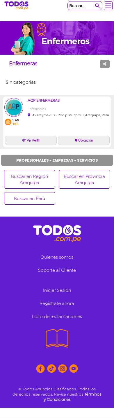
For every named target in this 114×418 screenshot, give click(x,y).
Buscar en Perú (29, 198)
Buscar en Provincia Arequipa (84, 179)
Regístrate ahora (57, 303)
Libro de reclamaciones (57, 316)
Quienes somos (56, 257)
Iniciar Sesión (57, 290)
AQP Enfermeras (44, 100)
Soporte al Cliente (57, 270)
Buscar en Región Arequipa (29, 179)
